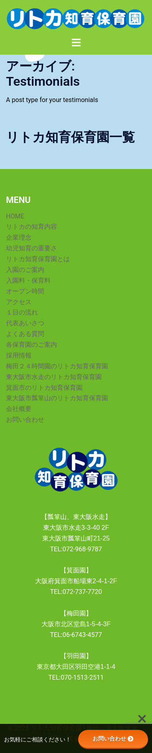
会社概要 (19, 409)
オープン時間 (25, 291)
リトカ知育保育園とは (38, 259)
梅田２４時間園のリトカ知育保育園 (57, 366)
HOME (15, 216)
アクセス (19, 302)
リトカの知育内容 (31, 226)
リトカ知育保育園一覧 (70, 137)
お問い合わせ (25, 419)
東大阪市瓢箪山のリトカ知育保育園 (57, 398)
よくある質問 (25, 334)
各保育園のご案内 (31, 344)
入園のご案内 (25, 269)
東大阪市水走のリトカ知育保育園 (54, 377)
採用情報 (19, 355)
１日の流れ (22, 312)
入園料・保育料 (28, 280)
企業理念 (19, 237)
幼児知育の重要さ (31, 248)
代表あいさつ (25, 323)
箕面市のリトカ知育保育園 (44, 387)
